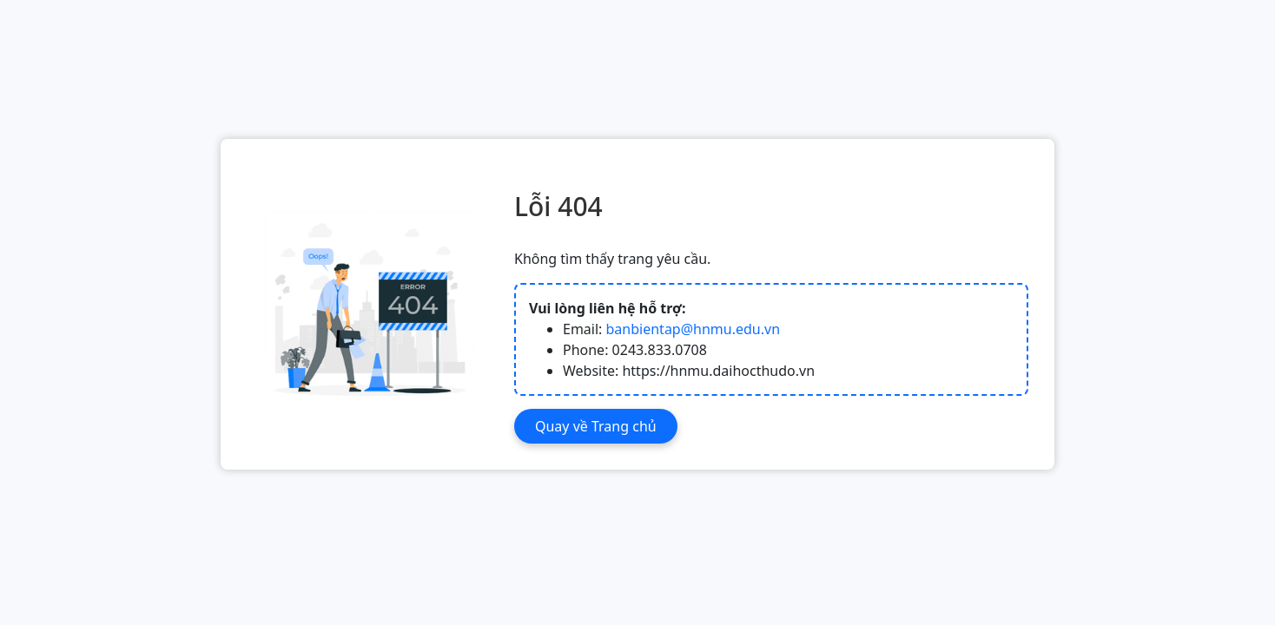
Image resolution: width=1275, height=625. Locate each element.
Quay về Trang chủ (596, 426)
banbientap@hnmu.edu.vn (693, 329)
